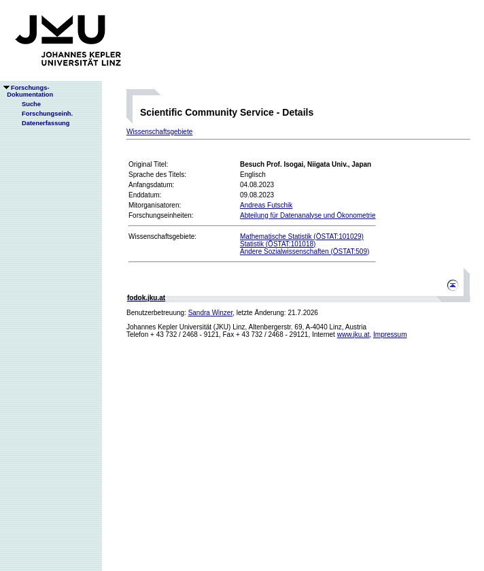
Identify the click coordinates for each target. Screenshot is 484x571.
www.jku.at (353, 334)
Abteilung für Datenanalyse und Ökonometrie (308, 215)
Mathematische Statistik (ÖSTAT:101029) (302, 236)
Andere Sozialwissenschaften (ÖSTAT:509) (304, 251)
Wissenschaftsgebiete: (162, 236)
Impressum (390, 334)
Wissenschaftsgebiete (159, 131)
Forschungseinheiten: (161, 215)
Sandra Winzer (210, 312)
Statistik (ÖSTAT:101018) (277, 244)
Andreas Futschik (266, 205)
